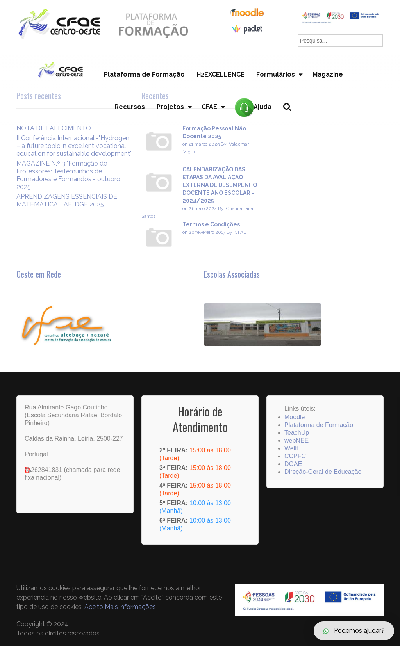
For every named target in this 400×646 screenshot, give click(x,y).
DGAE (293, 464)
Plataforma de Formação (144, 74)
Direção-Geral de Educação (322, 471)
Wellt (291, 448)
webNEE (296, 440)
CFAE (209, 106)
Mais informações (130, 606)
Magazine (327, 74)
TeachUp (296, 432)
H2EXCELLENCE (220, 74)
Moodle (294, 417)
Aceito (93, 606)
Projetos (170, 106)
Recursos (129, 106)
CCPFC (295, 456)
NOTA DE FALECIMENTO (53, 128)
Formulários (275, 74)
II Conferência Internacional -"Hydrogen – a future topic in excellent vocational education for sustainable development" (74, 145)
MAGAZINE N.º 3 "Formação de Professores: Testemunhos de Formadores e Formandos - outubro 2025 (68, 175)
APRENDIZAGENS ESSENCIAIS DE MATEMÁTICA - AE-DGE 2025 (66, 200)
